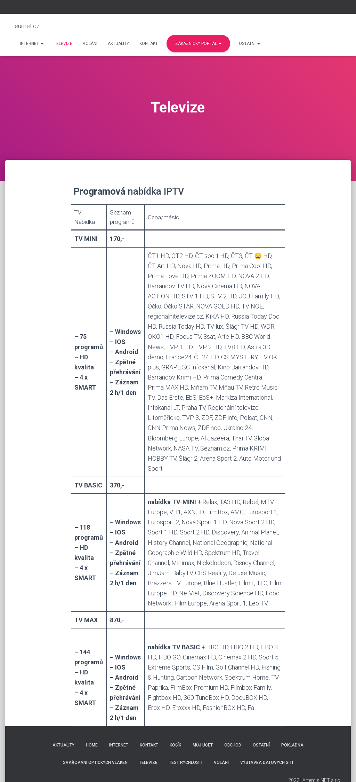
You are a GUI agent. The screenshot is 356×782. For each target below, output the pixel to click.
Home (92, 745)
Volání (90, 43)
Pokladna (292, 745)
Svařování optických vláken (95, 762)
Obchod (232, 745)
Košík (175, 745)
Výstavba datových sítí (266, 762)
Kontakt (148, 43)
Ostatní (249, 43)
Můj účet (203, 745)
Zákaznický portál (198, 43)
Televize (63, 43)
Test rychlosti (185, 762)
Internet (31, 43)
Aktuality (118, 43)
